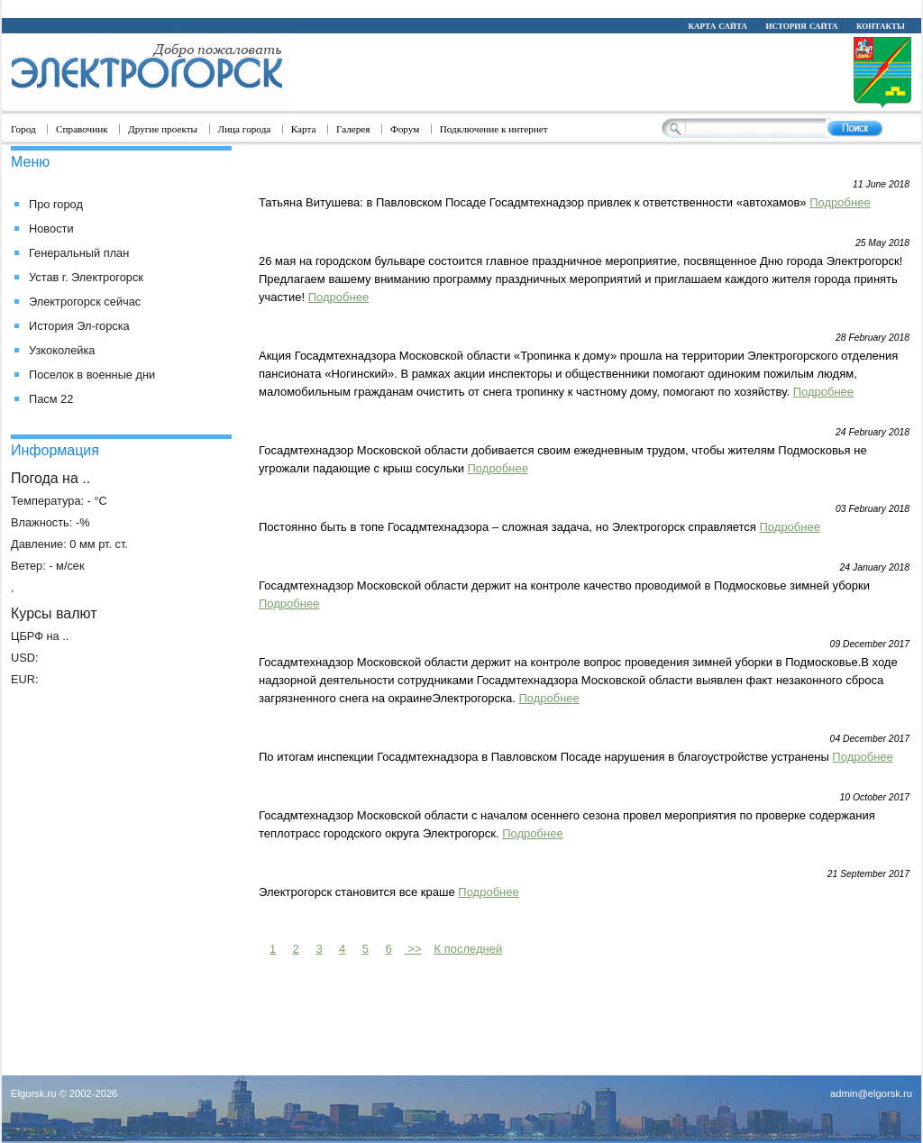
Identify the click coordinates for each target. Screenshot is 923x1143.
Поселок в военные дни (92, 374)
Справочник (82, 128)
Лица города (244, 128)
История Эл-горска (79, 326)
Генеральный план (79, 253)
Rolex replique (332, 8)
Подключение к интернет (494, 128)
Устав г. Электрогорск (86, 277)
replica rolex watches (69, 8)
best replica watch (771, 8)
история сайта (801, 25)
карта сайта (717, 25)
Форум (404, 128)
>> (413, 949)
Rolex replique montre (211, 8)
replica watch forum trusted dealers (494, 8)
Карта (303, 128)
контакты (880, 25)
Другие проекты (162, 128)
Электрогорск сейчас (85, 301)
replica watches (659, 8)
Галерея (353, 128)
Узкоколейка (62, 350)
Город (23, 128)
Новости (51, 228)
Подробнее (839, 202)
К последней (468, 949)
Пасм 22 (51, 399)
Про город (56, 204)
